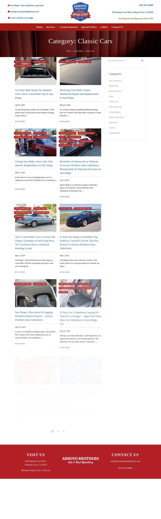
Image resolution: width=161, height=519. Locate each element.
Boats (62, 139)
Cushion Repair (41, 139)
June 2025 (113, 288)
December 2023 (115, 351)
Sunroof (78, 147)
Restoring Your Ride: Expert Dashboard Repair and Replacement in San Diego (79, 94)
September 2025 (115, 272)
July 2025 (112, 283)
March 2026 (113, 246)
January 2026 (114, 257)
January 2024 (114, 346)
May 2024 (113, 325)
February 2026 (114, 251)
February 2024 (114, 340)
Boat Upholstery (86, 135)
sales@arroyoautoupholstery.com (125, 461)
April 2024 (113, 330)
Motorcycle (65, 147)
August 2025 (114, 278)
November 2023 (115, 356)
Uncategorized (114, 133)
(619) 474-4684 (125, 468)
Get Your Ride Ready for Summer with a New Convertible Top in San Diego (34, 94)
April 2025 (113, 299)
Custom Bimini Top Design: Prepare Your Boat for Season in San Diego (130, 198)
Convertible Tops (23, 66)
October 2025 (114, 267)
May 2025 (113, 293)
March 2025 (113, 304)
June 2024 (113, 319)
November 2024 (115, 314)
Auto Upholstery (22, 135)
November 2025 (115, 262)
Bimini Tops (113, 86)
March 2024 (113, 335)
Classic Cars (40, 135)
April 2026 (113, 241)
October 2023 (114, 361)
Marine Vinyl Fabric (116, 117)
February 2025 (114, 309)
